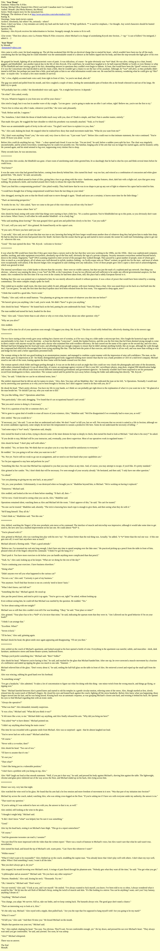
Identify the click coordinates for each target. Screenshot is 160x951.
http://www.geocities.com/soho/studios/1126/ (51, 14)
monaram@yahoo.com (11, 47)
